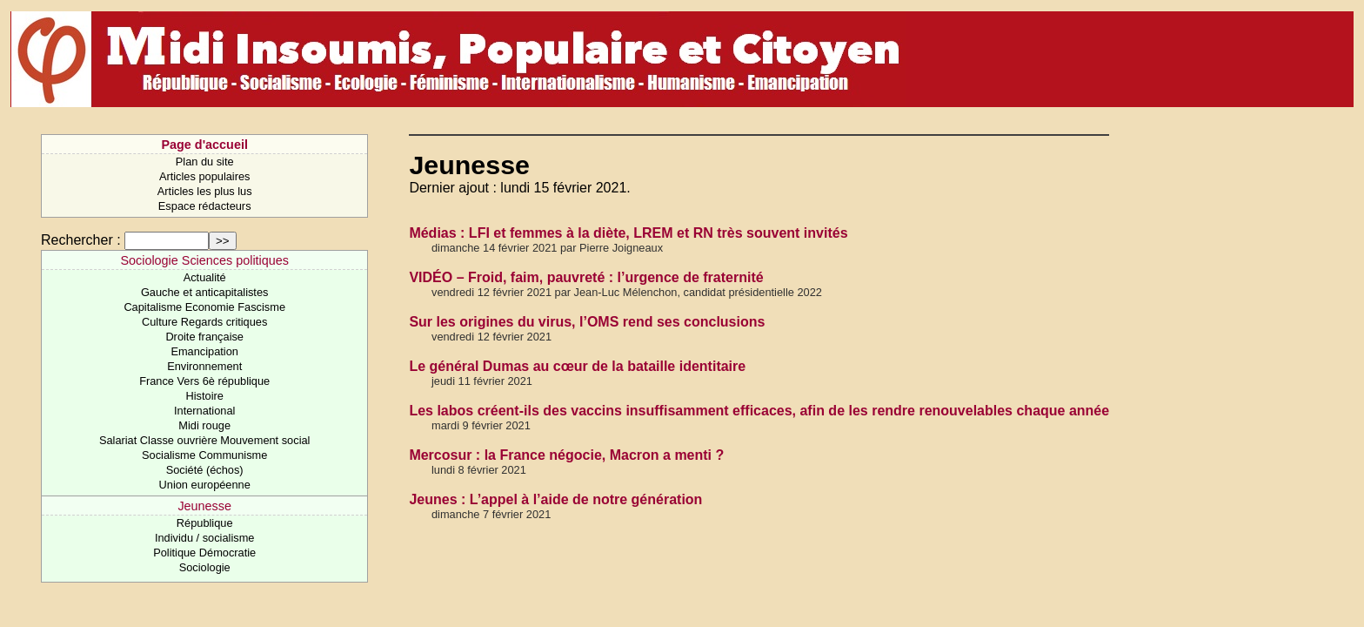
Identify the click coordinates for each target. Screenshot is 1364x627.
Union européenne (205, 484)
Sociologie (205, 567)
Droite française (204, 336)
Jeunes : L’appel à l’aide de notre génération (555, 499)
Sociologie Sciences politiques (204, 260)
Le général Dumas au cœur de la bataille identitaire (577, 366)
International (204, 410)
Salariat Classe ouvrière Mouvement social (205, 440)
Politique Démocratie (204, 552)
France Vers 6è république (204, 381)
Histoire (204, 395)
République (205, 522)
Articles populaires (205, 176)
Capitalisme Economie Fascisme (204, 307)
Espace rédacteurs (204, 205)
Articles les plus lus (204, 191)
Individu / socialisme (205, 537)
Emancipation (204, 351)
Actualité (205, 277)
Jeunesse (204, 506)
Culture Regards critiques (204, 321)
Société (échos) (205, 469)
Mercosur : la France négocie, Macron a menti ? (566, 455)
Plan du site (205, 161)
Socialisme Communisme (204, 455)
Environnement (204, 366)
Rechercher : (81, 240)
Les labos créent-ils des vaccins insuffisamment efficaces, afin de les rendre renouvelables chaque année (759, 410)
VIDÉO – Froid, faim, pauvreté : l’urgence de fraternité (586, 277)
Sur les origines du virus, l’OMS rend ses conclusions (587, 321)
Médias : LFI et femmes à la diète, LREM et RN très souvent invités (628, 233)
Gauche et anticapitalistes (205, 292)
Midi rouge (204, 425)
